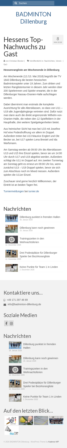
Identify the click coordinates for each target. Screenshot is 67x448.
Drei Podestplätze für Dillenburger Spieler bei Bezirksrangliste (38, 254)
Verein (58, 61)
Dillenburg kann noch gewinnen (37, 227)
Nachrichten (49, 61)
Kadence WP (53, 442)
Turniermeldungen (14, 191)
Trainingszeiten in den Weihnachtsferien (32, 240)
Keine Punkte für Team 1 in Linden (39, 266)
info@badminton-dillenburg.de (22, 304)
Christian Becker (16, 61)
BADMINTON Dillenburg (33, 18)
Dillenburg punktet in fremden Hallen (40, 217)
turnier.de (34, 191)
